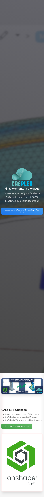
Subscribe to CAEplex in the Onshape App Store (22, 211)
